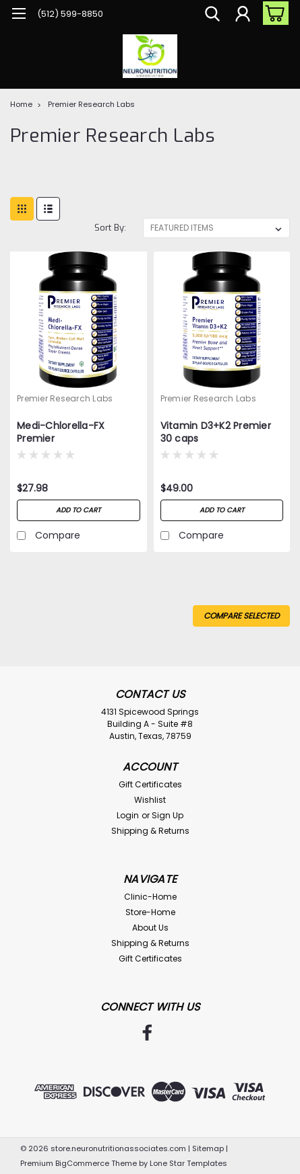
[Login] (243, 15)
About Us (150, 927)
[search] (212, 15)
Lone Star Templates (188, 1163)
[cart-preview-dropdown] (273, 13)
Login (128, 815)
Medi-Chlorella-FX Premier (60, 432)
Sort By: (110, 227)
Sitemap (208, 1148)
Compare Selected (241, 615)
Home (21, 104)
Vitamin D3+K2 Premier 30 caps (215, 432)
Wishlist (150, 800)
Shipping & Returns (150, 830)
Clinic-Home (150, 896)
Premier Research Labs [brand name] (65, 398)
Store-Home (150, 912)
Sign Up (167, 815)
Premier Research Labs (91, 104)
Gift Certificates (150, 784)
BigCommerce (82, 1163)
